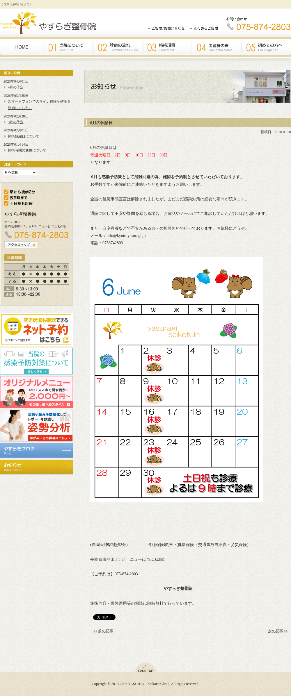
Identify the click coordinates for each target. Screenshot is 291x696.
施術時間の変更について (27, 150)
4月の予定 (16, 87)
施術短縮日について (23, 136)
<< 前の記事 (103, 631)
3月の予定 (16, 122)
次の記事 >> (278, 631)
